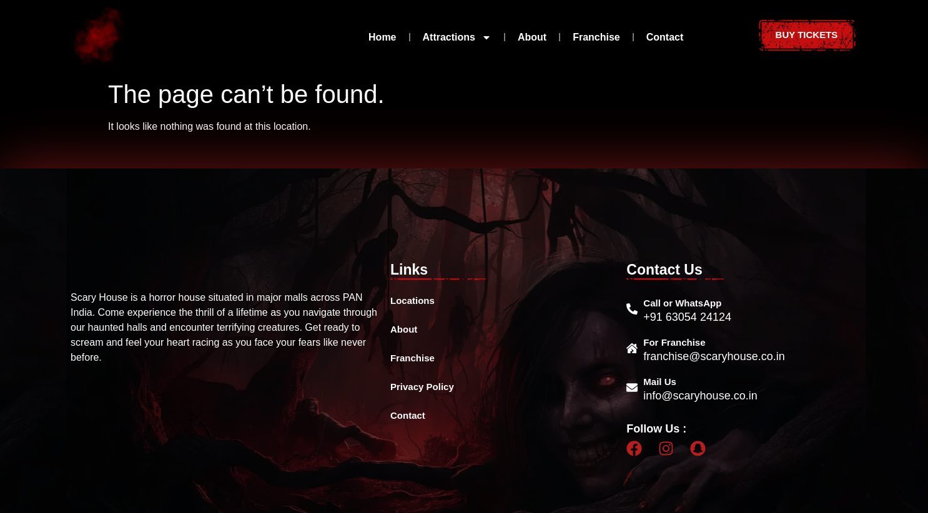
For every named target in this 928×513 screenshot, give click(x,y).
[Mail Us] (632, 387)
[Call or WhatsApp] (632, 309)
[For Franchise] (632, 348)
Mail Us (659, 381)
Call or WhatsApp (682, 303)
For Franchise (674, 342)
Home (382, 37)
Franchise (596, 37)
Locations (412, 300)
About (532, 37)
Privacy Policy (422, 386)
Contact (665, 37)
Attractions (457, 37)
